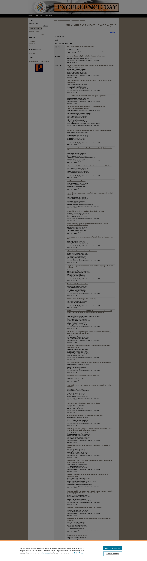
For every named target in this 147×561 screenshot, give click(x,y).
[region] (73, 550)
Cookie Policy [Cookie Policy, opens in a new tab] (78, 553)
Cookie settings (44, 553)
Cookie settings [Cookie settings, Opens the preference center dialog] (112, 554)
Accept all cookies (112, 548)
